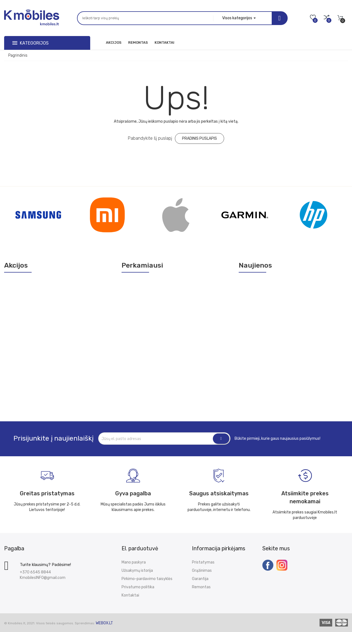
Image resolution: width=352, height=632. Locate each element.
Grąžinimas (202, 570)
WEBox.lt (104, 623)
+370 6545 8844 (35, 572)
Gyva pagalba (133, 493)
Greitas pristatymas (47, 493)
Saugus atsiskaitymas (219, 493)
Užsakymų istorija (137, 570)
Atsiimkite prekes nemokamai (305, 497)
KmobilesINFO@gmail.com (42, 577)
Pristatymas (203, 562)
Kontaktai (130, 595)
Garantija (200, 578)
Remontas (201, 587)
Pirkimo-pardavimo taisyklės (147, 578)
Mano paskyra (134, 562)
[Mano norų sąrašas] (312, 18)
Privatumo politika (138, 587)
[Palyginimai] (326, 18)
